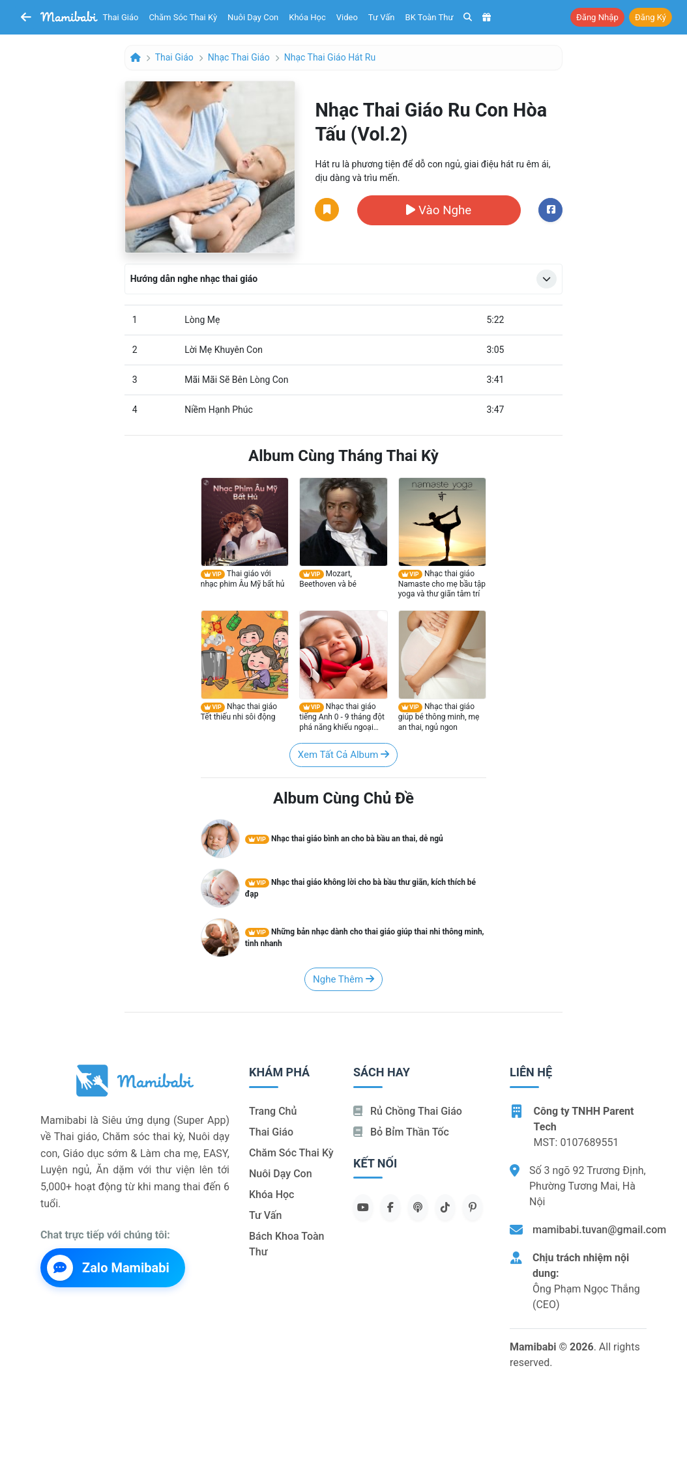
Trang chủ (273, 1111)
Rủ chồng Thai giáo (407, 1111)
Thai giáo (121, 17)
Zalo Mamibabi (108, 1268)
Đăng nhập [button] (597, 17)
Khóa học (307, 17)
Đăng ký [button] (650, 17)
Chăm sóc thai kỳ (183, 17)
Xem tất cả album (343, 755)
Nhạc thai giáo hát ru (329, 57)
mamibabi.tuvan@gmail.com (599, 1229)
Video (347, 17)
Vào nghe (438, 210)
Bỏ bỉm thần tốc (401, 1132)
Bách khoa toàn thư (287, 1244)
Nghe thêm (343, 979)
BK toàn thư (429, 17)
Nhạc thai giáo (239, 57)
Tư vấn (381, 17)
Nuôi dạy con (252, 17)
